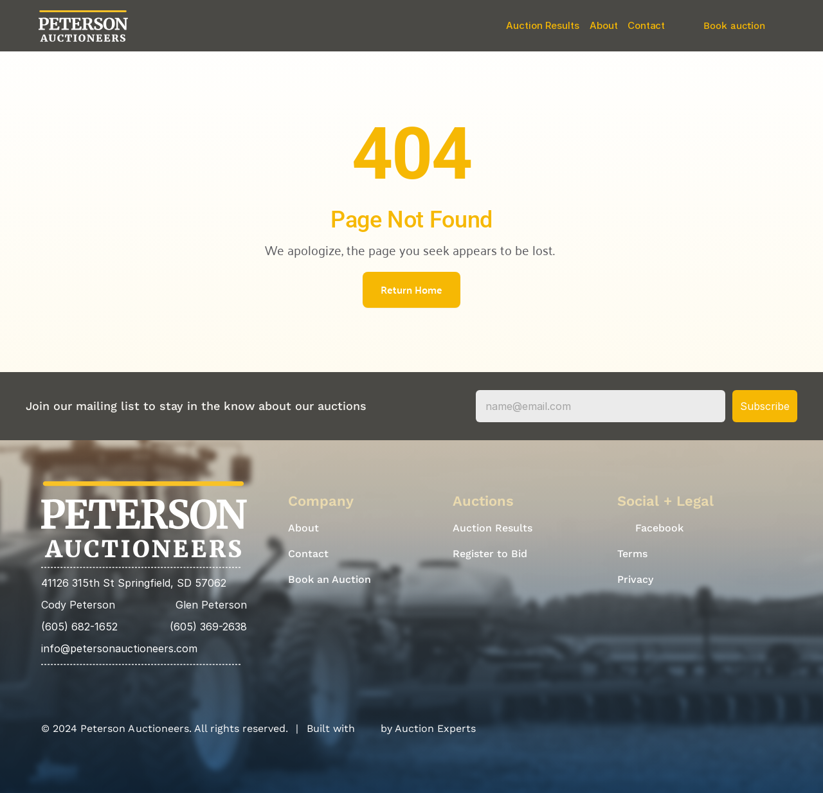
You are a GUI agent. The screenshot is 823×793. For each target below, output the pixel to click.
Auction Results (542, 25)
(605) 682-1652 (79, 626)
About (603, 25)
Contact (646, 25)
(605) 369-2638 (208, 626)
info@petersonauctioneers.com (119, 648)
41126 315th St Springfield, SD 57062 (133, 582)
